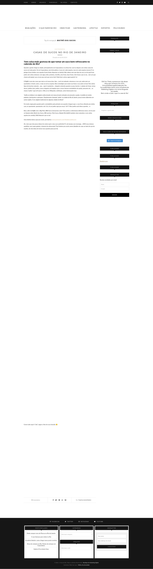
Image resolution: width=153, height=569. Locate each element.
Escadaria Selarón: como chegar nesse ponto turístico (41, 540)
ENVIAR (114, 195)
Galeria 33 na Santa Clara (41, 549)
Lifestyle (93, 28)
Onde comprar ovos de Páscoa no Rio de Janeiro (41, 533)
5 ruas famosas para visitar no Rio (41, 537)
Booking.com (104, 161)
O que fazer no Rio (47, 28)
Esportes (105, 28)
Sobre (33, 2)
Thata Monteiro (84, 500)
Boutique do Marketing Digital (91, 562)
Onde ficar (65, 28)
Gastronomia (79, 28)
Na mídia (64, 2)
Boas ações (30, 28)
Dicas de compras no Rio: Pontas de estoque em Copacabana (41, 544)
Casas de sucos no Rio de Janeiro (59, 52)
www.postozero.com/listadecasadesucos (64, 120)
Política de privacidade (83, 565)
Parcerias (53, 2)
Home (26, 2)
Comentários (36, 500)
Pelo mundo (119, 28)
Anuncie (42, 2)
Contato (74, 2)
